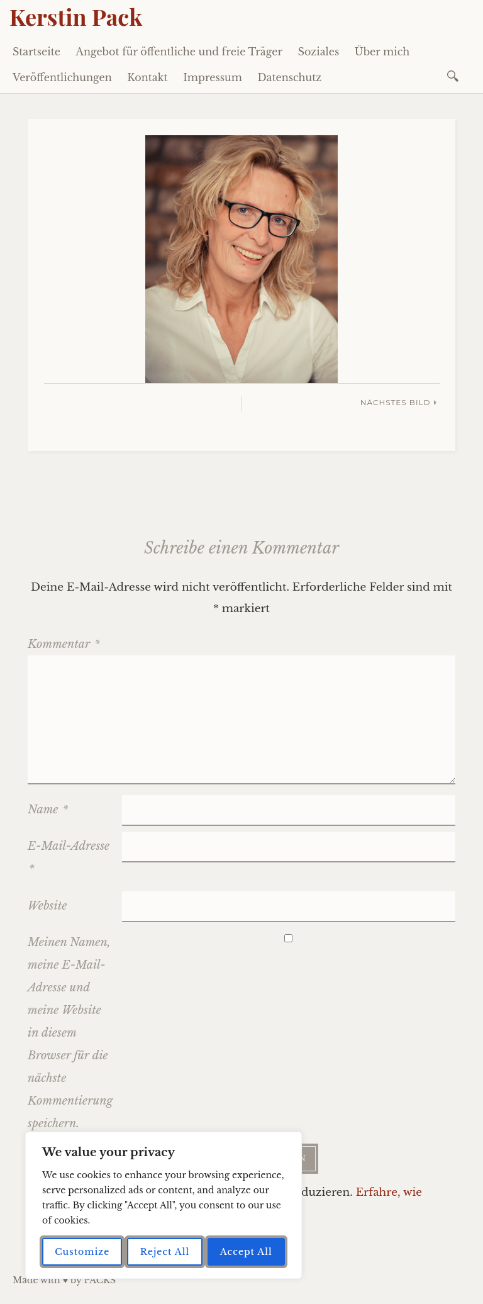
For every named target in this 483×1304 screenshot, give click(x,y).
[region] (163, 1205)
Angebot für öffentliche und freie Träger (179, 51)
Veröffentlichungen (62, 77)
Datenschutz (290, 77)
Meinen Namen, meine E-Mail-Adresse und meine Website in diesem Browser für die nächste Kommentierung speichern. (70, 1032)
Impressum (212, 77)
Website (47, 906)
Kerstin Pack (75, 16)
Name (48, 809)
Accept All (246, 1251)
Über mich (382, 51)
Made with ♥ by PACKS (64, 1280)
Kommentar (64, 644)
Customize (82, 1251)
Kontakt (147, 77)
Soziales (319, 51)
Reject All (165, 1251)
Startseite (36, 51)
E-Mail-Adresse (68, 857)
